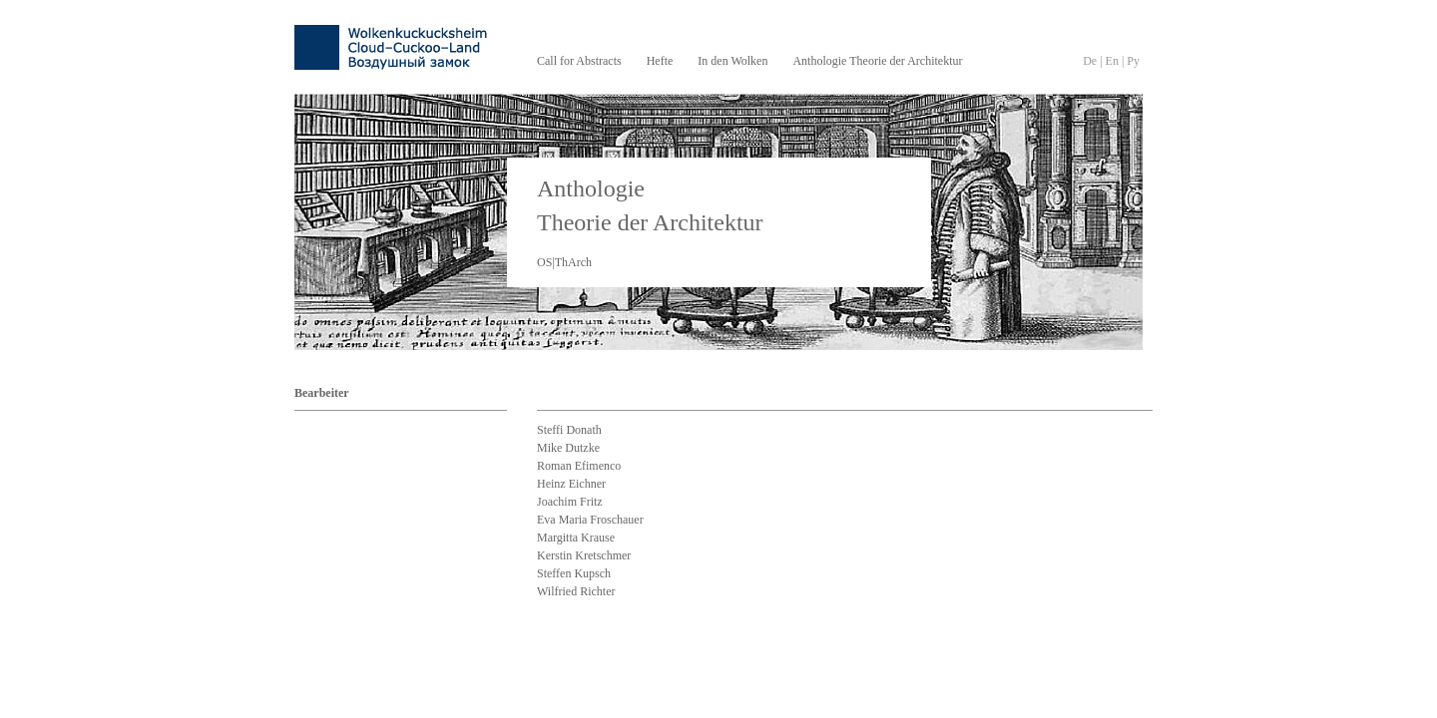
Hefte (660, 61)
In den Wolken (732, 61)
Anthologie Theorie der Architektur (877, 61)
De (1090, 61)
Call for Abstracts (579, 61)
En (1112, 61)
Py (1133, 61)
